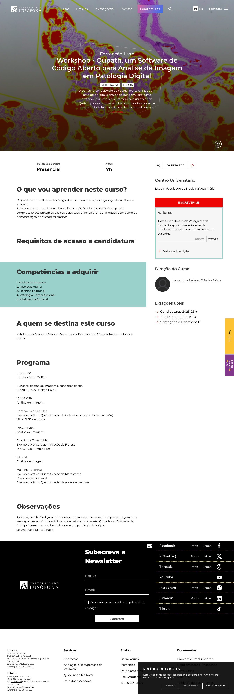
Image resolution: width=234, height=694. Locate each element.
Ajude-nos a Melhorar (78, 669)
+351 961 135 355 (25, 684)
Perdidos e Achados (77, 675)
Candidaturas (150, 9)
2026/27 (213, 233)
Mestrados (127, 659)
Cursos (64, 9)
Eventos (126, 9)
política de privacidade (129, 597)
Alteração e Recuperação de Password (83, 661)
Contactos (71, 653)
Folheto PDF (181, 159)
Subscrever (117, 613)
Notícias (82, 9)
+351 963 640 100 (25, 661)
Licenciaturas (129, 653)
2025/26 (199, 233)
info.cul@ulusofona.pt (23, 658)
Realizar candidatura (176, 311)
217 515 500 (16, 653)
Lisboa (128, 79)
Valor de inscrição (176, 245)
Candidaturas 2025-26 (177, 306)
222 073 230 (16, 676)
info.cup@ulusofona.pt (23, 681)
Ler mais (117, 106)
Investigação (104, 9)
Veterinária (109, 79)
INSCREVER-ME (189, 197)
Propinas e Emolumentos (195, 653)
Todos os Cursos (131, 677)
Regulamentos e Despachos (197, 659)
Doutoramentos (131, 665)
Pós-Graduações (131, 671)
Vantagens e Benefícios (178, 316)
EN (201, 8)
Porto (195, 540)
